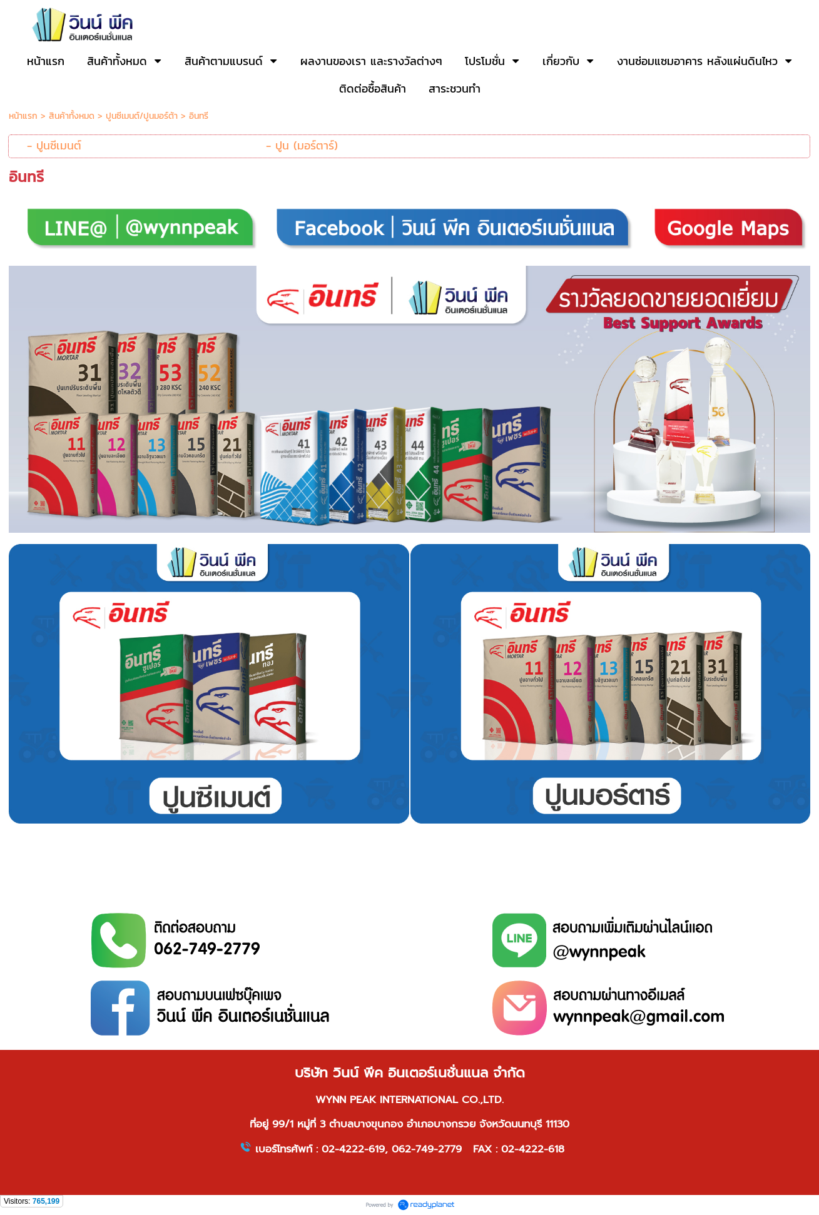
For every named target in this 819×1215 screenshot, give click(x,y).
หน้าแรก (23, 116)
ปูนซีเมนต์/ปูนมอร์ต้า (142, 116)
